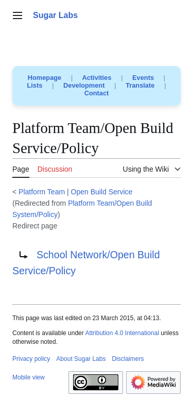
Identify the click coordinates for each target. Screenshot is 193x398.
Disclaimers (128, 358)
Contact (96, 93)
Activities (96, 77)
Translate (140, 85)
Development (83, 85)
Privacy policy (31, 358)
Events (143, 77)
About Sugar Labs (81, 358)
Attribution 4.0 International (122, 333)
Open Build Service (102, 192)
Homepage (44, 77)
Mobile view (28, 377)
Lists (35, 85)
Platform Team (42, 192)
